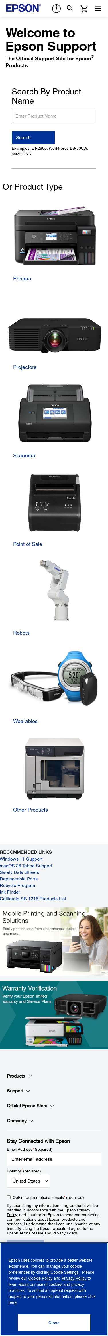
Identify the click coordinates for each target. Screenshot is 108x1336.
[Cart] (84, 8)
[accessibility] (56, 8)
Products (19, 1076)
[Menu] (97, 8)
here (13, 1302)
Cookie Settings (65, 1272)
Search (23, 137)
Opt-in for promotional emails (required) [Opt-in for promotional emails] (48, 1197)
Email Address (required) (29, 1149)
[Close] (54, 1322)
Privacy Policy (64, 1233)
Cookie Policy (40, 1278)
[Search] (70, 8)
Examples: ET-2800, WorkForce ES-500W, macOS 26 (50, 151)
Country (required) (24, 1171)
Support (18, 1091)
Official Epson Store (30, 1106)
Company (20, 1121)
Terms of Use (31, 1233)
